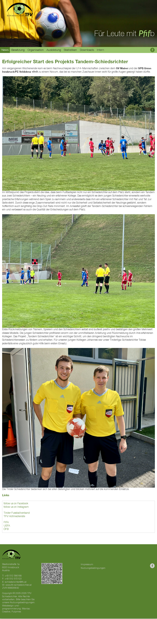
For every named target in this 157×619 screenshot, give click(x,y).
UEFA (7, 526)
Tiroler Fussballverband (17, 513)
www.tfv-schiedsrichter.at (18, 585)
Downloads (87, 50)
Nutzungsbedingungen (93, 568)
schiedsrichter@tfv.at (15, 582)
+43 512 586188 (13, 576)
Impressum (87, 564)
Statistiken (70, 50)
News (5, 50)
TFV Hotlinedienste (14, 516)
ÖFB (6, 529)
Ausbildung (53, 50)
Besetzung (18, 50)
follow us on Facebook (16, 503)
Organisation (36, 50)
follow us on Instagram (16, 507)
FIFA (6, 522)
